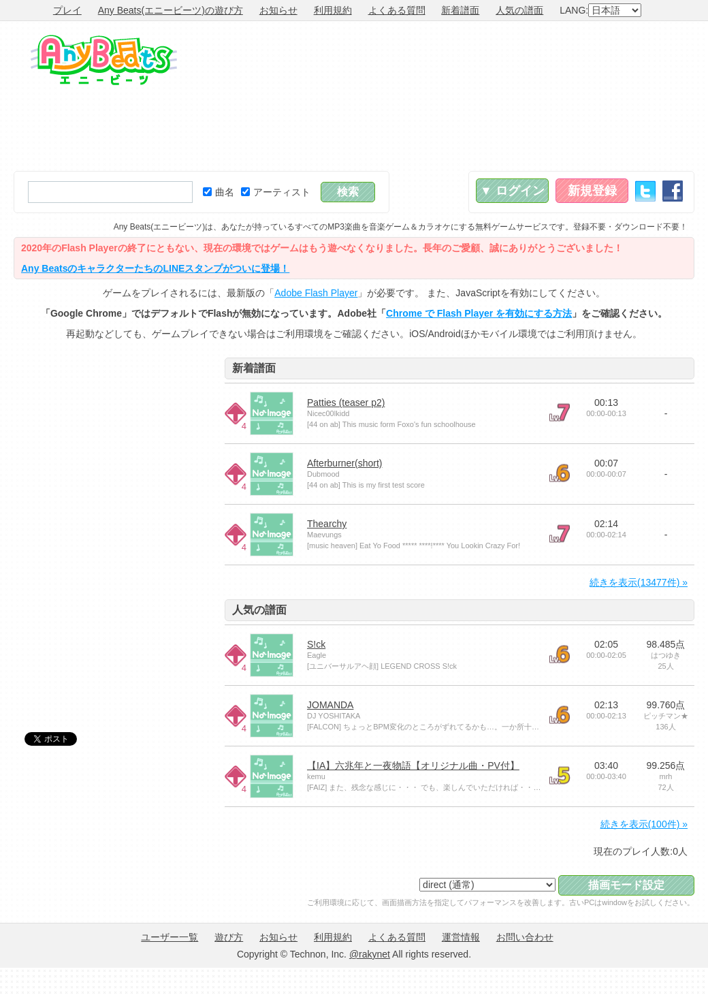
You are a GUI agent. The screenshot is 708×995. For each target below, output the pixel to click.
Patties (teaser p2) (346, 402)
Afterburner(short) (344, 463)
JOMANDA (330, 704)
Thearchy (327, 523)
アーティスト (275, 192)
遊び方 (228, 937)
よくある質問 (396, 10)
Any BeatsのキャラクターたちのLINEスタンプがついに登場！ (155, 268)
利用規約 (333, 10)
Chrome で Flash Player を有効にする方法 (479, 313)
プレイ (67, 10)
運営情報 (461, 937)
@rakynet (369, 954)
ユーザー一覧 (169, 937)
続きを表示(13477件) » (639, 582)
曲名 (218, 192)
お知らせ (278, 10)
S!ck (316, 644)
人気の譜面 (519, 10)
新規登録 (592, 191)
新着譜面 (460, 10)
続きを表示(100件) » (644, 824)
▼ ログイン (512, 191)
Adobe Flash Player (315, 292)
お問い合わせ (524, 937)
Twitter (645, 191)
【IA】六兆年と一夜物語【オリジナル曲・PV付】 (413, 765)
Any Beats (104, 60)
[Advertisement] (610, 96)
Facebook (672, 191)
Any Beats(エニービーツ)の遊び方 (170, 10)
